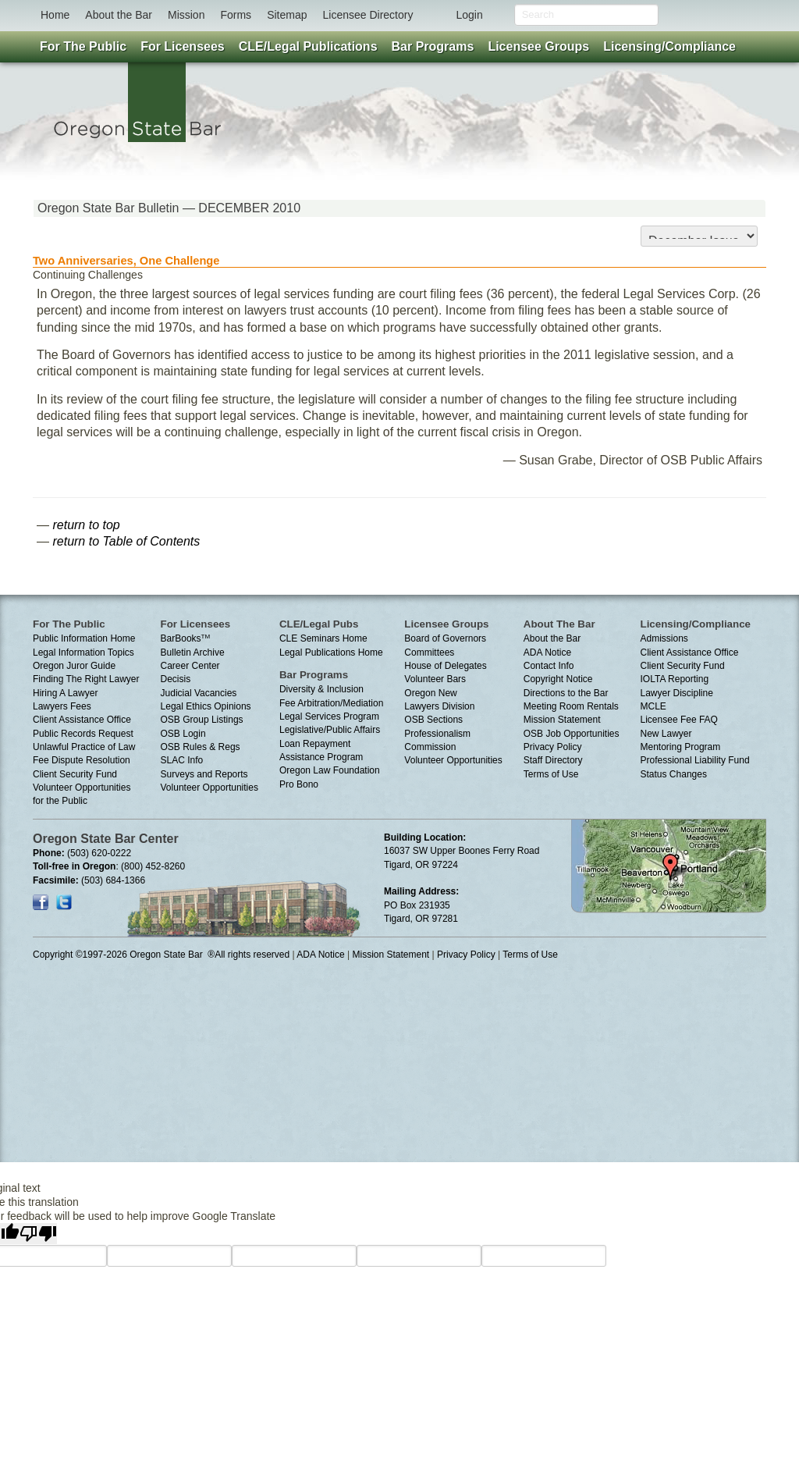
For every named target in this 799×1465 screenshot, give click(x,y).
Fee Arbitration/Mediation (331, 703)
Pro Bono (298, 784)
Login (469, 15)
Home (55, 15)
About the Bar (118, 15)
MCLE (653, 706)
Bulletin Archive (193, 652)
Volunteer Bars (435, 679)
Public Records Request (83, 733)
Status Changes (674, 774)
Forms (235, 15)
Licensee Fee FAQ (679, 719)
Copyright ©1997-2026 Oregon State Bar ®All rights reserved (161, 954)
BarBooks (186, 638)
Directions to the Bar (566, 693)
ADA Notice (547, 652)
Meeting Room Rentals (571, 706)
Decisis (176, 679)
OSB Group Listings (202, 719)
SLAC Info (182, 760)
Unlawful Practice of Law (84, 746)
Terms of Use (551, 774)
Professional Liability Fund (695, 760)
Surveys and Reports (204, 774)
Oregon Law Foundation (329, 770)
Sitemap (287, 15)
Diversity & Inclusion (321, 689)
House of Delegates (445, 665)
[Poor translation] (38, 1233)
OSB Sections (433, 719)
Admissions (664, 638)
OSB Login (183, 733)
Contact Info (549, 665)
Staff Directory (553, 760)
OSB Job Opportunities (572, 733)
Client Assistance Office (82, 719)
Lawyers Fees (62, 706)
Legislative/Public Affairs (329, 729)
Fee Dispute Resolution (81, 760)
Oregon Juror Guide (74, 665)
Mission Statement (562, 719)
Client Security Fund (75, 774)
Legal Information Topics (83, 652)
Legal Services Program (329, 716)
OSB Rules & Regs (200, 746)
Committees (429, 652)
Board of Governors (445, 638)
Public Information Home (84, 638)
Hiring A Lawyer (65, 693)
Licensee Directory (367, 15)
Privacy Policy (553, 746)
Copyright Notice (558, 679)
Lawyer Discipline (677, 693)
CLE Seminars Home (323, 638)
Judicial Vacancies (199, 693)
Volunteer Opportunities (209, 787)
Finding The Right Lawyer (86, 679)
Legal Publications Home (331, 652)
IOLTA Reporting (675, 679)
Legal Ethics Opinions (206, 706)
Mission (186, 15)
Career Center (190, 665)
